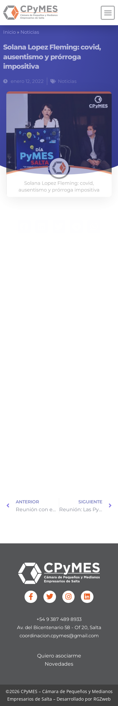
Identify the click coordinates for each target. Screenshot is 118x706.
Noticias (29, 32)
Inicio (9, 32)
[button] (108, 13)
